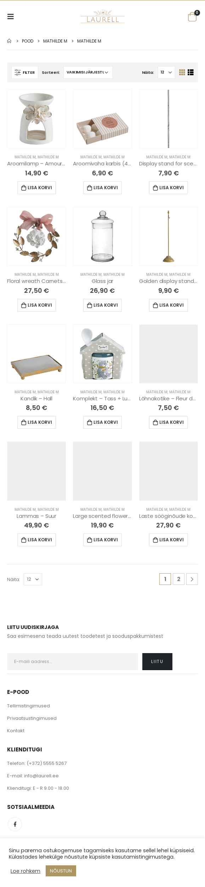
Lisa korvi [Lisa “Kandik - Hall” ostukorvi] (40, 422)
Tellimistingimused (28, 705)
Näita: (148, 72)
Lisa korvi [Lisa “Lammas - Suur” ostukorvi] (40, 540)
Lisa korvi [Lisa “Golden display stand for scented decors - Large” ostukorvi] (171, 305)
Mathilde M (25, 157)
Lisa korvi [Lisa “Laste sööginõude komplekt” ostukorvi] (171, 540)
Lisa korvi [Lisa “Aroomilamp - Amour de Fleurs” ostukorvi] (40, 188)
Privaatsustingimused (32, 718)
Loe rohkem (25, 871)
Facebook (15, 824)
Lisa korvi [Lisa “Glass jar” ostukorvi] (105, 305)
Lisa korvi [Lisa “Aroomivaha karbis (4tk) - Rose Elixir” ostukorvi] (105, 188)
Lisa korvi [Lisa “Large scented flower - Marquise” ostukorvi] (105, 540)
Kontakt (15, 730)
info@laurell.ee (41, 775)
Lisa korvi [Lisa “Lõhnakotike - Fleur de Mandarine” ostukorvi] (171, 422)
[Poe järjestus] (88, 72)
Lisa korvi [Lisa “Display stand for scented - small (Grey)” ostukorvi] (171, 188)
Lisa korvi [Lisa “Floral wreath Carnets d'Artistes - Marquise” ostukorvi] (40, 305)
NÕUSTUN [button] (61, 870)
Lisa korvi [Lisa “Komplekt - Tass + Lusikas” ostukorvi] (105, 422)
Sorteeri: (51, 72)
